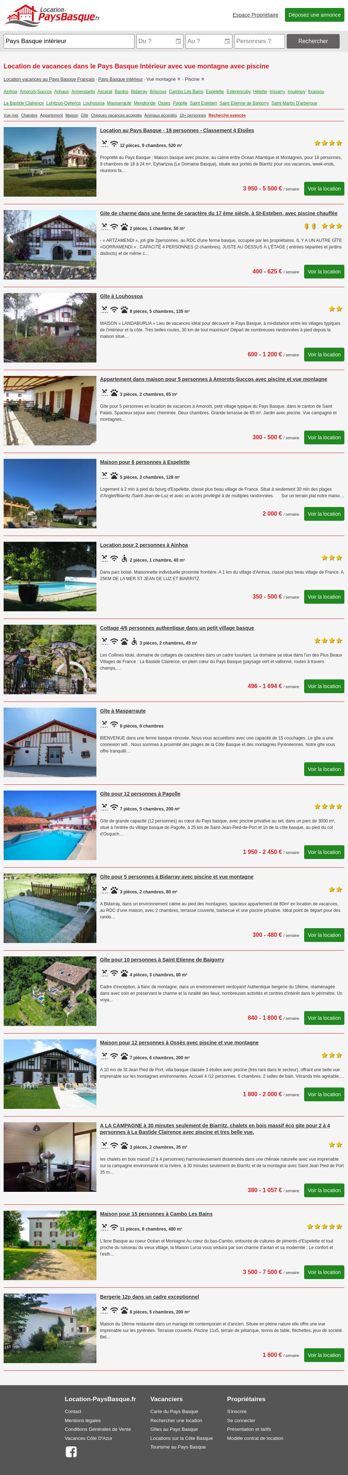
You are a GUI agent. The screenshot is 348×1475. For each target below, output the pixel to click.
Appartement (51, 115)
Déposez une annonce (315, 15)
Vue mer (11, 115)
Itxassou (316, 91)
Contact (73, 1411)
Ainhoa (10, 91)
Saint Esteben (203, 103)
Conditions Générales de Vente (98, 1429)
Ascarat (105, 91)
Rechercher (313, 41)
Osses (164, 103)
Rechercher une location (176, 1420)
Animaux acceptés (160, 115)
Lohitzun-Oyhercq (63, 103)
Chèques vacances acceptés (116, 115)
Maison (71, 115)
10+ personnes (192, 115)
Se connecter (241, 1420)
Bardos (121, 91)
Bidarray (139, 91)
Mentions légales (83, 1420)
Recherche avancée (227, 115)
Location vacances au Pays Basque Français (49, 79)
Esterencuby (239, 91)
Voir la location (324, 189)
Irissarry (277, 91)
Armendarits (83, 91)
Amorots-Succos (35, 91)
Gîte (84, 115)
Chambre (29, 115)
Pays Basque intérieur (120, 79)
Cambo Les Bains (186, 91)
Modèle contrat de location (255, 1438)
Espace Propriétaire (255, 15)
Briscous (158, 91)
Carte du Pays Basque (174, 1411)
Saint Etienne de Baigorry (244, 103)
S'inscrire (237, 1411)
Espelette (215, 91)
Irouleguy (296, 91)
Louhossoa (93, 103)
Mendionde (145, 103)
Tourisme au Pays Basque (178, 1447)
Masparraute (119, 103)
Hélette (260, 91)
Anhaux (61, 91)
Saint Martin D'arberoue (294, 103)
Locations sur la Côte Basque (181, 1438)
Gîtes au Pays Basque (174, 1429)
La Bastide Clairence (24, 103)
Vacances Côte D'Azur (88, 1438)
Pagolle (180, 103)
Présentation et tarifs (249, 1429)
